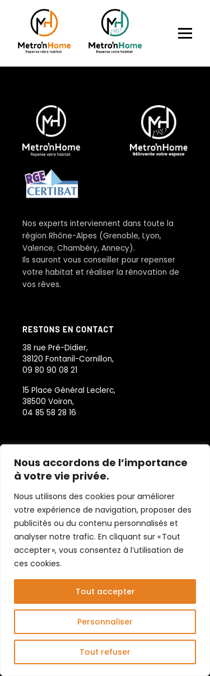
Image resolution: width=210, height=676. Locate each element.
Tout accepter (105, 591)
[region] (105, 560)
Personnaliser (105, 621)
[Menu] (185, 33)
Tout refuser (105, 652)
